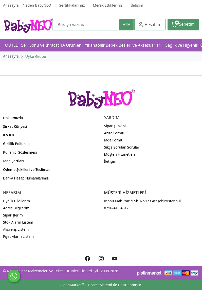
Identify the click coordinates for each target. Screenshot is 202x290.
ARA (126, 24)
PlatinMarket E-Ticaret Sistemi (86, 284)
